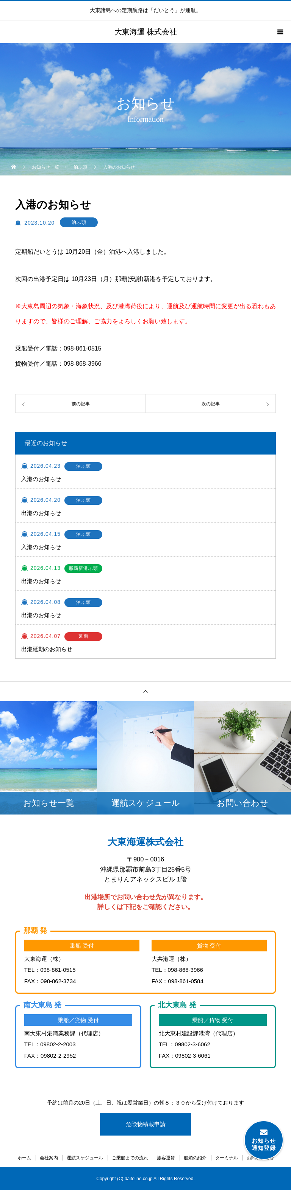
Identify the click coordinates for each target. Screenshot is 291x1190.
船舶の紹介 (195, 1158)
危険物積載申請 (146, 1124)
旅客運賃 (166, 1158)
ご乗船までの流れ (130, 1158)
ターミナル (226, 1158)
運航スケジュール (85, 1158)
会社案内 (49, 1158)
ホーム (24, 1158)
